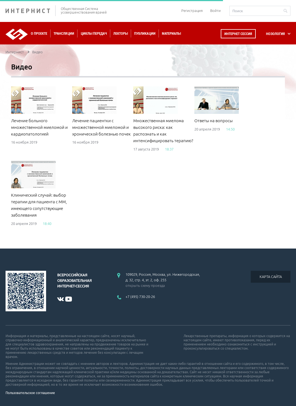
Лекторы (120, 33)
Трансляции (64, 33)
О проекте (39, 33)
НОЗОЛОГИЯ (275, 34)
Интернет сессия (238, 34)
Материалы (171, 33)
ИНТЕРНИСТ (31, 10)
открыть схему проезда (145, 285)
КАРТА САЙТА (271, 277)
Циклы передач (94, 33)
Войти (215, 10)
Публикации (144, 33)
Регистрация (192, 10)
